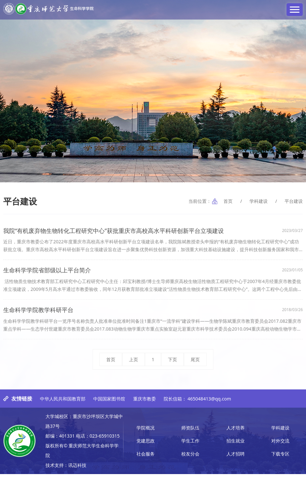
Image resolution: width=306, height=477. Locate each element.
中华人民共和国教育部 (62, 402)
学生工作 (190, 444)
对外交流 (280, 444)
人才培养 (235, 431)
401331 (67, 439)
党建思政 (145, 444)
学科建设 (258, 201)
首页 (228, 201)
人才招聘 (235, 457)
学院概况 (145, 431)
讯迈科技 (77, 468)
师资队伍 (190, 431)
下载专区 (280, 457)
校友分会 (190, 457)
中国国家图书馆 (109, 402)
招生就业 (235, 444)
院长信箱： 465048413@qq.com (197, 402)
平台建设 (294, 201)
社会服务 (145, 457)
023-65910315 (105, 439)
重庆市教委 (144, 402)
